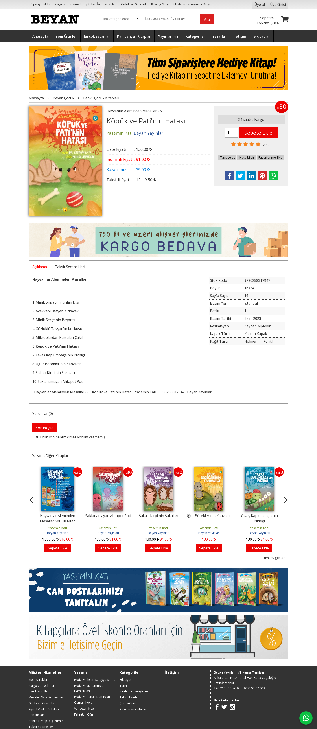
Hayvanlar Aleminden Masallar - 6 (61, 392)
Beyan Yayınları (199, 392)
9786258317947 (171, 392)
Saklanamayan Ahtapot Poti (108, 515)
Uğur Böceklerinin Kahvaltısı (209, 515)
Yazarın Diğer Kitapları (50, 455)
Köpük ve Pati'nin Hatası (112, 392)
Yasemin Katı (145, 392)
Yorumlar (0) (42, 413)
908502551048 (254, 688)
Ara (207, 19)
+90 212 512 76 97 (227, 688)
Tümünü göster (273, 558)
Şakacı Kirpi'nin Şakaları (158, 515)
